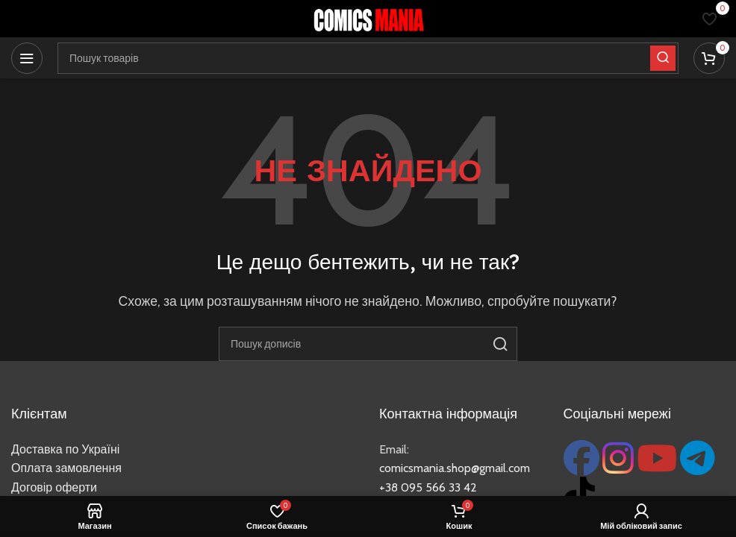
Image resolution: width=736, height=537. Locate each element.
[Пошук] (368, 344)
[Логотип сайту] (368, 17)
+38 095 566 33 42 (428, 487)
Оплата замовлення (66, 468)
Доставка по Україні (65, 449)
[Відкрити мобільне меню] (27, 58)
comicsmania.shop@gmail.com (454, 468)
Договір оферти (54, 487)
